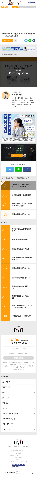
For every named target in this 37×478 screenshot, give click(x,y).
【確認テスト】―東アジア (21, 316)
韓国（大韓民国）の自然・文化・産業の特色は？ (22, 306)
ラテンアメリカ (7, 424)
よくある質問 (18, 457)
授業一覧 (18, 459)
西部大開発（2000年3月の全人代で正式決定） (22, 205)
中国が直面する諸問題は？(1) (21, 287)
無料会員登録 (31, 2)
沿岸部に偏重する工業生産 (21, 195)
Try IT (18, 2)
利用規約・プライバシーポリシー (18, 455)
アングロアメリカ (8, 419)
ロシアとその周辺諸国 (10, 413)
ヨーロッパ (6, 408)
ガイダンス (6, 382)
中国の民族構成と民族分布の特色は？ (22, 259)
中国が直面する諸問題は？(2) (21, 297)
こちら (14, 369)
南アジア (5, 392)
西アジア (5, 398)
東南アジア (6, 387)
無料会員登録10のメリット (18, 450)
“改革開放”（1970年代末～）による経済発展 (21, 185)
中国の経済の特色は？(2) (21, 214)
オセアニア (6, 429)
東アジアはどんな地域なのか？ (21, 230)
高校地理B (4, 376)
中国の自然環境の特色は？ (21, 239)
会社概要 (18, 453)
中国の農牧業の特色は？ (20, 249)
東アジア (4, 222)
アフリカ (5, 403)
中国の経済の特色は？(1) (21, 268)
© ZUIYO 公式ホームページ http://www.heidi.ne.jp (19, 472)
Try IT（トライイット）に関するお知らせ (18, 461)
